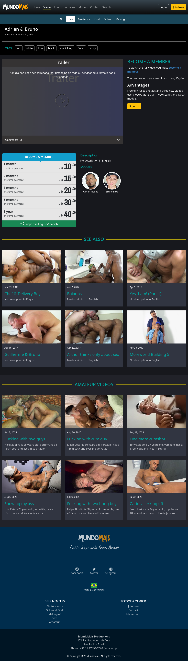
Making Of (122, 19)
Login (163, 7)
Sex (71, 19)
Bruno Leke (112, 191)
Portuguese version (93, 589)
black (51, 48)
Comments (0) (13, 140)
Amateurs (84, 19)
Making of (54, 614)
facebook (77, 572)
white (29, 48)
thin (40, 48)
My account (133, 614)
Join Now (178, 7)
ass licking (66, 48)
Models (83, 7)
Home (36, 7)
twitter (94, 572)
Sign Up (134, 106)
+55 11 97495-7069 (91, 648)
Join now (133, 606)
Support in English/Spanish (39, 224)
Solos (107, 19)
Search (106, 7)
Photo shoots (54, 606)
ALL (62, 19)
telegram (111, 572)
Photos (58, 7)
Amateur (70, 7)
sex (19, 48)
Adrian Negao (90, 191)
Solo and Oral (54, 610)
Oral (97, 19)
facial (81, 48)
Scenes (47, 7)
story (92, 48)
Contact (95, 7)
